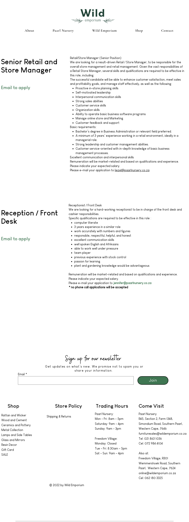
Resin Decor (9, 444)
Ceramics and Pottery (16, 425)
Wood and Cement (14, 420)
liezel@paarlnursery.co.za (132, 170)
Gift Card (7, 449)
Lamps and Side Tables (17, 435)
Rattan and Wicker (13, 415)
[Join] (153, 380)
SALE (4, 454)
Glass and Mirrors (13, 440)
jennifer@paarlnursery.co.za (132, 283)
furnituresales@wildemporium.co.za (162, 433)
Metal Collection (12, 430)
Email (21, 374)
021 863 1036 (153, 438)
